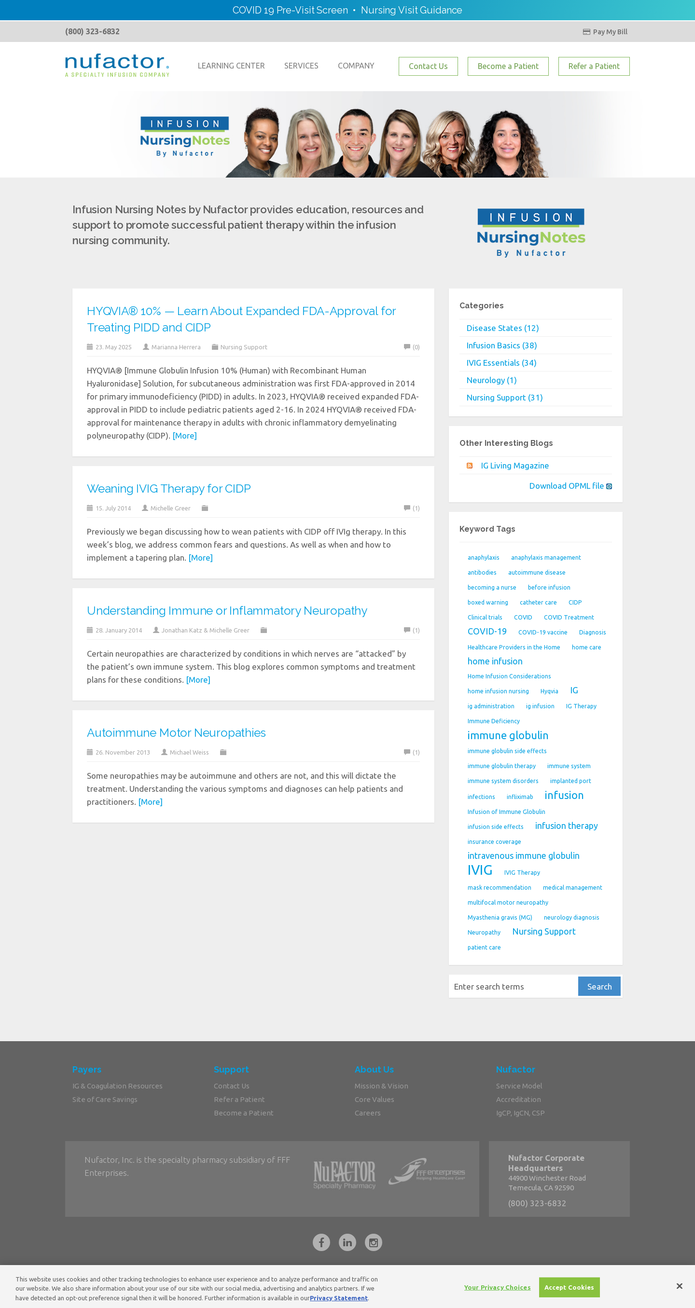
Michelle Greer (171, 508)
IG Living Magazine (515, 465)
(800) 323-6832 (92, 31)
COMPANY (356, 65)
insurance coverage (494, 842)
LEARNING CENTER (231, 65)
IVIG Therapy (522, 872)
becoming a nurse (492, 587)
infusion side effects (496, 827)
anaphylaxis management (546, 557)
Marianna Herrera (176, 347)
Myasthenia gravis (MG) (500, 917)
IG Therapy (581, 706)
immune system (569, 766)
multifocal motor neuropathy (508, 902)
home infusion (495, 661)
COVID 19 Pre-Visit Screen (290, 10)
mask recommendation (499, 887)
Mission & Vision (381, 1086)
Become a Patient (508, 66)
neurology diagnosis (571, 917)
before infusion (549, 587)
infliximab (520, 797)
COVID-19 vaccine (543, 632)
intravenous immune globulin (524, 855)
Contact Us (428, 66)
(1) (412, 508)
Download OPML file (570, 485)
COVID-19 (487, 631)
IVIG (480, 869)
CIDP (575, 602)
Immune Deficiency (494, 721)
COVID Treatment (569, 617)
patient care (484, 947)
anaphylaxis (484, 557)
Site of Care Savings (105, 1099)
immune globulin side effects (507, 751)
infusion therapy (566, 825)
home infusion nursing (498, 691)
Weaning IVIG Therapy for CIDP (168, 489)
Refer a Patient (594, 66)
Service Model (519, 1086)
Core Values (374, 1099)
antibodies (482, 572)
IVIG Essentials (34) (502, 362)
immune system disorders (503, 781)
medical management (572, 887)
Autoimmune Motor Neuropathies (176, 733)
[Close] (679, 1291)
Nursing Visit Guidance (411, 10)
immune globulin (508, 735)
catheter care (538, 602)
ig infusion (540, 706)
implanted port (570, 781)
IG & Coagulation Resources (117, 1086)
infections (481, 797)
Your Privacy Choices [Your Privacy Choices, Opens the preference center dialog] (497, 1292)
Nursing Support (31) (505, 397)
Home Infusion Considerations (509, 676)
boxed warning (488, 602)
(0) (412, 347)
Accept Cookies (569, 1292)
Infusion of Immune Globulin (506, 812)
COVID (523, 617)
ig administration (491, 706)
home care (586, 647)
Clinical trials (485, 617)
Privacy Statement (339, 1303)
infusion (564, 795)
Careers (368, 1113)
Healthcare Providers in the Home (514, 647)
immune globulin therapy (502, 766)
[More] (184, 435)
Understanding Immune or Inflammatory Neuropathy (227, 611)
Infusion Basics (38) (502, 345)
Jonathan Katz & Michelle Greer (206, 630)
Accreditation (518, 1099)
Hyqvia (549, 691)
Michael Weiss (189, 752)
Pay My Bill (604, 32)
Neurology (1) (492, 380)
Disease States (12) (503, 327)
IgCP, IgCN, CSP (520, 1113)
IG (574, 690)
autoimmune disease (537, 572)
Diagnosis (592, 632)
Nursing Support (244, 347)
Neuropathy (484, 932)
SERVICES (301, 65)
